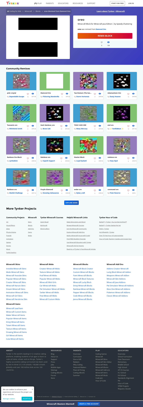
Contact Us (91, 397)
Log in (131, 3)
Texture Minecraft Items (16, 329)
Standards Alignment (126, 379)
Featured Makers (79, 368)
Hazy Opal (114, 161)
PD (119, 381)
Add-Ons (31, 230)
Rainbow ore (45, 158)
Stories (8, 246)
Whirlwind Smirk (15, 129)
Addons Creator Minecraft (118, 269)
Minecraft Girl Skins (14, 296)
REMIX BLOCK (105, 35)
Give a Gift (77, 360)
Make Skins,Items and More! (76, 223)
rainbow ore (112, 158)
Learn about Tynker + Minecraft (111, 11)
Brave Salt (46, 129)
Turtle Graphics (11, 253)
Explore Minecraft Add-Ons (76, 233)
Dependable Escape (16, 97)
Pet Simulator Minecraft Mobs (52, 290)
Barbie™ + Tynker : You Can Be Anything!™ (113, 223)
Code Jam (99, 379)
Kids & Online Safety (71, 397)
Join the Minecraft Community (77, 230)
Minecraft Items (102, 373)
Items (30, 233)
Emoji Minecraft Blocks (82, 286)
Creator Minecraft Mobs (50, 269)
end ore (111, 125)
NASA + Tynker (104, 230)
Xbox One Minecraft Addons (118, 290)
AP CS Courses (123, 371)
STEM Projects (123, 387)
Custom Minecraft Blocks (83, 273)
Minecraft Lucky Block (82, 283)
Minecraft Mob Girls (48, 283)
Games (8, 243)
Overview (77, 354)
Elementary (122, 362)
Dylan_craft (80, 194)
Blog (52, 354)
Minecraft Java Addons (116, 283)
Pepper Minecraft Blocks (83, 293)
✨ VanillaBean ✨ (116, 129)
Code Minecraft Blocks (82, 296)
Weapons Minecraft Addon (118, 276)
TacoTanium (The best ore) (83, 93)
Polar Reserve (115, 194)
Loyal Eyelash (81, 161)
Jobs (52, 365)
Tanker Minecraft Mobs (49, 293)
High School (122, 368)
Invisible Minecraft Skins (16, 269)
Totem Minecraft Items (15, 326)
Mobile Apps (56, 368)
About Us (54, 357)
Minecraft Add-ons (103, 371)
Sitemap (54, 371)
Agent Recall (44, 223)
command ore (113, 190)
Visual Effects (10, 226)
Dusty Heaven (115, 97)
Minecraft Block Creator (83, 269)
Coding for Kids (15, 11)
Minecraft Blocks (102, 368)
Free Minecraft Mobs (48, 296)
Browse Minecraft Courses (75, 226)
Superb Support (49, 161)
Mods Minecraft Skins (15, 273)
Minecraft (28, 11)
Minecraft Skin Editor (104, 362)
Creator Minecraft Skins (16, 283)
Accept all (27, 399)
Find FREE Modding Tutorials (76, 240)
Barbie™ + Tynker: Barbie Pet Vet (110, 226)
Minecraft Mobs (102, 365)
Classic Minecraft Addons (117, 296)
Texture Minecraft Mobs (50, 273)
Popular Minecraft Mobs (50, 279)
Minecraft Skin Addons (116, 279)
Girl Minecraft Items (14, 336)
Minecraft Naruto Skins (15, 286)
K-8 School (122, 376)
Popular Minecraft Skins (16, 279)
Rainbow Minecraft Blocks (84, 290)
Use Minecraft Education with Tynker (79, 243)
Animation (9, 240)
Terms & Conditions (43, 397)
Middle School (123, 365)
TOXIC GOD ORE (80, 125)
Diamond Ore (101, 29)
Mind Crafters (44, 230)
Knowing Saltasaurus (51, 194)
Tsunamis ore (12, 125)
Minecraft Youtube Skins (16, 276)
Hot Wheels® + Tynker (106, 233)
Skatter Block (79, 158)
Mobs (30, 236)
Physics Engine (11, 233)
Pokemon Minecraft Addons (118, 293)
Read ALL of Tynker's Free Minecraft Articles (81, 250)
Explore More (72, 203)
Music (8, 250)
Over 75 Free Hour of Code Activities (111, 236)
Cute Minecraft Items (15, 339)
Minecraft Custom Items (16, 312)
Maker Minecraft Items (15, 316)
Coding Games (101, 354)
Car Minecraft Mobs (48, 286)
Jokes (8, 230)
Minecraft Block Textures (83, 279)
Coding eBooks (56, 373)
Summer (76, 376)
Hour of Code (101, 381)
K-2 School (122, 373)
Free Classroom (124, 360)
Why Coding (77, 365)
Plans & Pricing (79, 371)
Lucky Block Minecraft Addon (119, 273)
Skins (30, 223)
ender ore (78, 190)
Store (53, 379)
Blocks (38, 11)
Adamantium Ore (114, 93)
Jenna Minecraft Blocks (82, 300)
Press (53, 362)
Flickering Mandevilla (51, 97)
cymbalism (13, 161)
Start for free (117, 3)
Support (54, 360)
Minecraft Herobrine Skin (16, 300)
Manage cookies (9, 399)
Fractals (8, 236)
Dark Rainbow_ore (48, 125)
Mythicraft (43, 226)
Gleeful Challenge (16, 194)
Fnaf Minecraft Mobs (48, 276)
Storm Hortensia (82, 97)
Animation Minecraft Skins (17, 293)
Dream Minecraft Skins (15, 290)
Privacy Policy (57, 397)
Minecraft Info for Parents (75, 246)
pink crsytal (11, 93)
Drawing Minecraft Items (16, 333)
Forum (53, 376)
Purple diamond (47, 190)
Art (7, 223)
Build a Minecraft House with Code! (78, 236)
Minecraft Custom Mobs (50, 300)
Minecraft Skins (101, 360)
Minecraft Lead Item (14, 309)
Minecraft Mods (102, 376)
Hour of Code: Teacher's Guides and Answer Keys (115, 240)
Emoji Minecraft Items (15, 322)
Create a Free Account (89, 404)
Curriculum (77, 357)
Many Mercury (81, 129)
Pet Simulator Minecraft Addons (120, 286)
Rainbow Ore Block (14, 158)
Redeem (76, 362)
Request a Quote (124, 389)
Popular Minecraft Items (16, 319)
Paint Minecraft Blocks (82, 276)
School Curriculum (125, 357)
